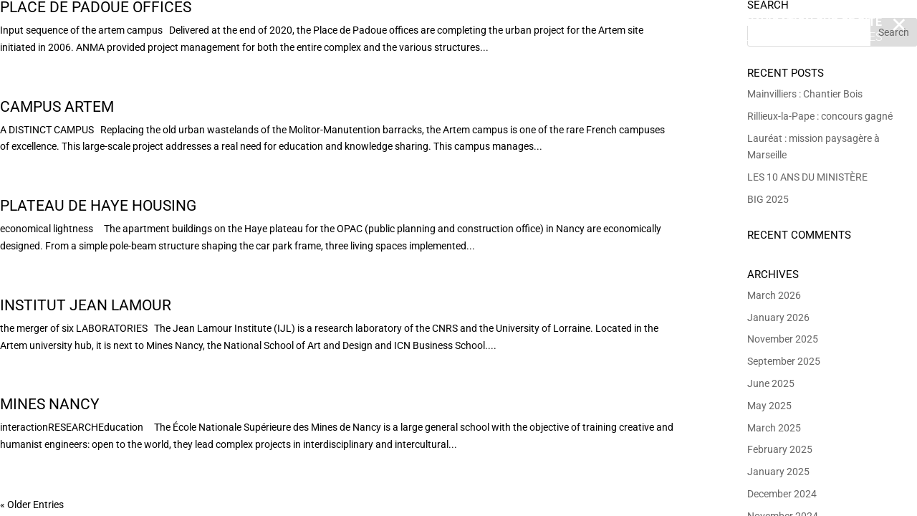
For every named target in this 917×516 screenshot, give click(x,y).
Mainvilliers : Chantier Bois (805, 94)
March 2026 (774, 295)
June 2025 (770, 383)
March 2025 (774, 428)
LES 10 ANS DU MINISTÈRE (807, 177)
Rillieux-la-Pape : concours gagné (820, 116)
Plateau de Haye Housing (98, 205)
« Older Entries (32, 504)
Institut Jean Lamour (85, 305)
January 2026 (778, 317)
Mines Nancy (50, 404)
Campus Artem (57, 106)
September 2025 (783, 361)
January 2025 (778, 471)
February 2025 (779, 449)
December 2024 (782, 494)
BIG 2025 (768, 199)
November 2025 (782, 339)
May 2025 (769, 405)
